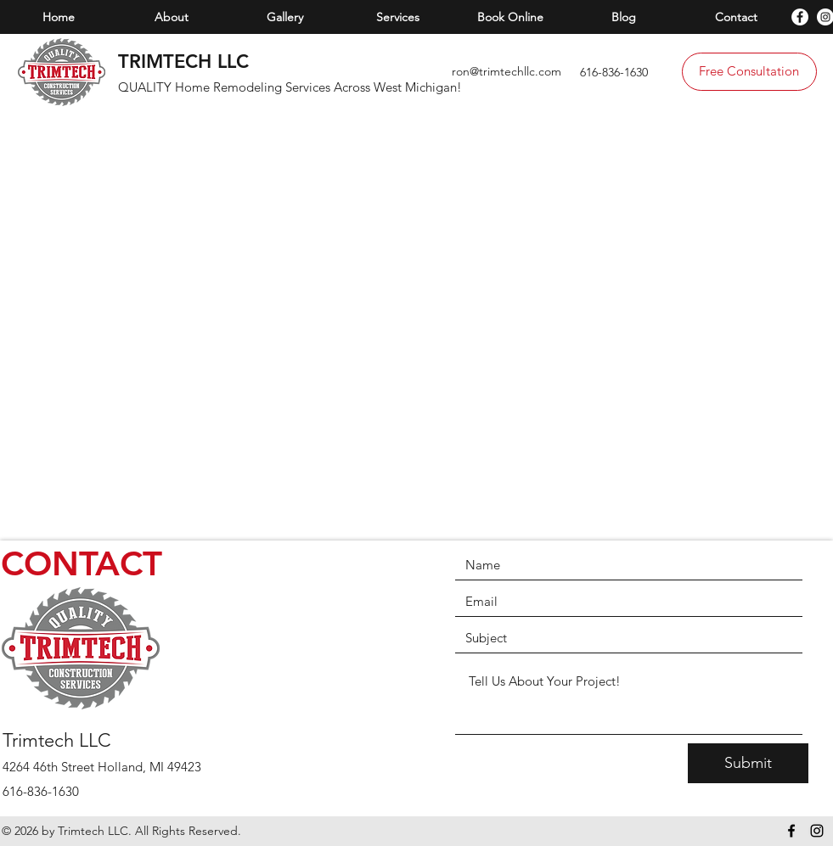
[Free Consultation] (749, 72)
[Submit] (748, 763)
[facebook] (799, 16)
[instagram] (816, 830)
